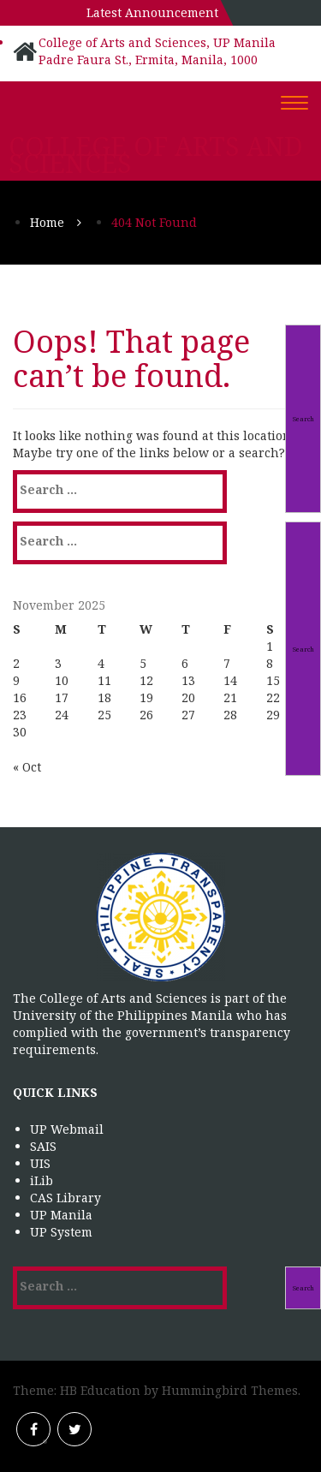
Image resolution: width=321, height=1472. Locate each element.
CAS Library (65, 1197)
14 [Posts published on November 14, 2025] (230, 680)
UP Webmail (67, 1129)
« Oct (27, 767)
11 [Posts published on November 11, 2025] (104, 680)
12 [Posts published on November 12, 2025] (146, 680)
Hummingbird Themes (230, 1390)
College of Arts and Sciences (156, 155)
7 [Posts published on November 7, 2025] (226, 663)
